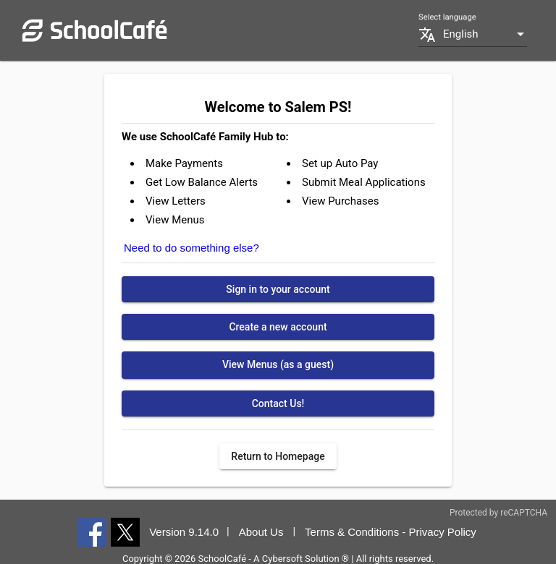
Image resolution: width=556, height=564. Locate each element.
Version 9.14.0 (184, 532)
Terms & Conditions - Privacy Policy (390, 532)
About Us (261, 532)
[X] (125, 531)
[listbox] (485, 34)
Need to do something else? (191, 248)
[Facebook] (91, 531)
